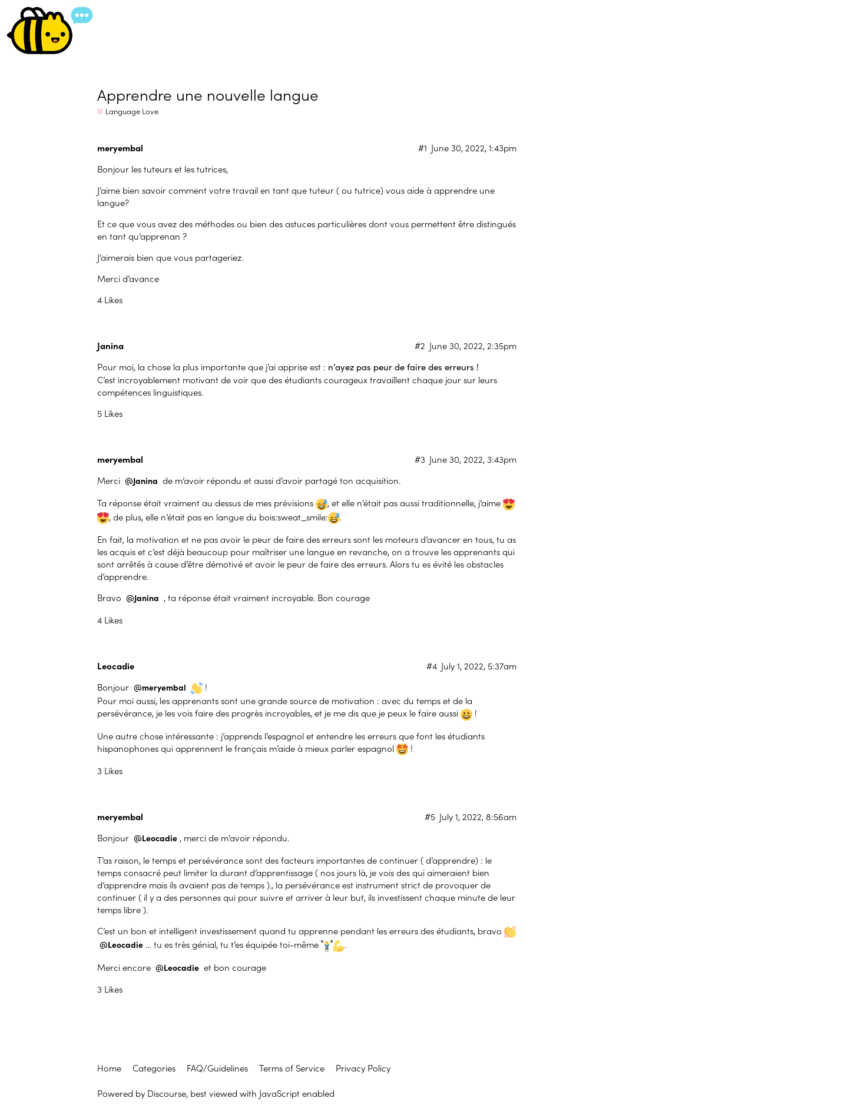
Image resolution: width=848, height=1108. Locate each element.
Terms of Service (291, 1067)
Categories (153, 1067)
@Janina (141, 480)
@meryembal (160, 687)
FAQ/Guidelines (217, 1067)
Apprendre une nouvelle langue (208, 94)
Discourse (166, 1093)
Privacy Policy (363, 1067)
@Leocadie (155, 838)
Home (109, 1067)
